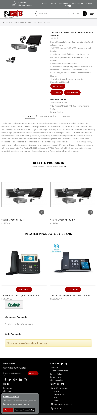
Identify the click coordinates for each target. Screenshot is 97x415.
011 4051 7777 (60, 408)
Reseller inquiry (64, 3)
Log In (73, 3)
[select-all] (62, 166)
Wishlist (53, 3)
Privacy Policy (56, 374)
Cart (66, 6)
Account (45, 3)
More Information (48, 116)
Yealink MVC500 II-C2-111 (13, 220)
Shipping (7, 391)
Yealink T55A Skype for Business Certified (70, 295)
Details (30, 116)
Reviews (66, 116)
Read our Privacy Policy (24, 410)
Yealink (60, 112)
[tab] (30, 116)
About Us (54, 367)
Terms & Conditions (59, 370)
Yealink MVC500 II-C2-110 (62, 220)
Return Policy (56, 377)
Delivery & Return (58, 99)
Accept (9, 410)
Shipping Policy (56, 380)
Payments (7, 388)
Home (5, 23)
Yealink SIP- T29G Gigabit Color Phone (20, 295)
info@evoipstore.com (63, 404)
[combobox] (51, 13)
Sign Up (80, 3)
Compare (88, 3)
